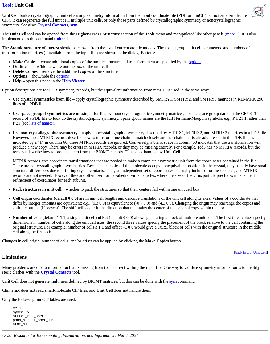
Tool (6, 5)
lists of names (41, 123)
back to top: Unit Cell (251, 252)
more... (232, 34)
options (195, 61)
